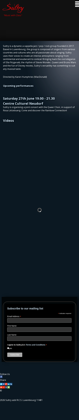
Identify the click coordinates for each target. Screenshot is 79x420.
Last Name (12, 335)
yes (10, 348)
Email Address (14, 316)
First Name (12, 326)
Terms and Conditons (35, 345)
